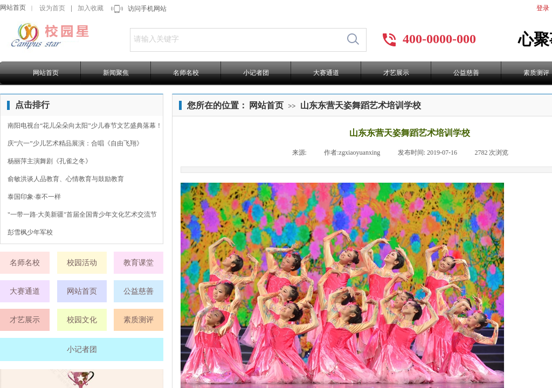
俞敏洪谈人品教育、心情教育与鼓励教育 (66, 179)
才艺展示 (396, 73)
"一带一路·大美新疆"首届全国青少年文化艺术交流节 (82, 214)
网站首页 (13, 7)
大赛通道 (326, 73)
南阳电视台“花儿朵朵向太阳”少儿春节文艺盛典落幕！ (85, 125)
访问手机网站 (147, 8)
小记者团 (256, 73)
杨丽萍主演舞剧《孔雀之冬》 (50, 161)
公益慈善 (466, 73)
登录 (542, 8)
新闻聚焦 (116, 73)
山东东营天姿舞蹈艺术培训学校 (360, 105)
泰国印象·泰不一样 (34, 196)
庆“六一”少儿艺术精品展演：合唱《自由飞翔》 (75, 143)
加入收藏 (91, 8)
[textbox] (235, 39)
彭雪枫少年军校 (30, 232)
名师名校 (186, 73)
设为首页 (52, 8)
